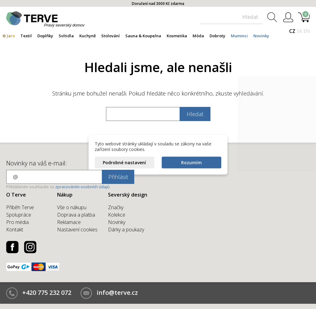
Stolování (110, 36)
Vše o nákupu (71, 207)
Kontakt (14, 229)
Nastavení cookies (77, 229)
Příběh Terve (20, 207)
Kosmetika (177, 36)
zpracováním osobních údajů (82, 186)
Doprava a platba (76, 214)
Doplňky (45, 36)
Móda (198, 36)
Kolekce (116, 214)
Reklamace (69, 222)
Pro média (17, 222)
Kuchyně (87, 36)
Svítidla (66, 36)
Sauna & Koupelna (143, 36)
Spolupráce (18, 214)
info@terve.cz (117, 292)
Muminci (239, 36)
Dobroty (217, 36)
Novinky (261, 36)
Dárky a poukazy (126, 229)
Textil (26, 36)
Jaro (11, 36)
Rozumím (191, 162)
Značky (115, 207)
